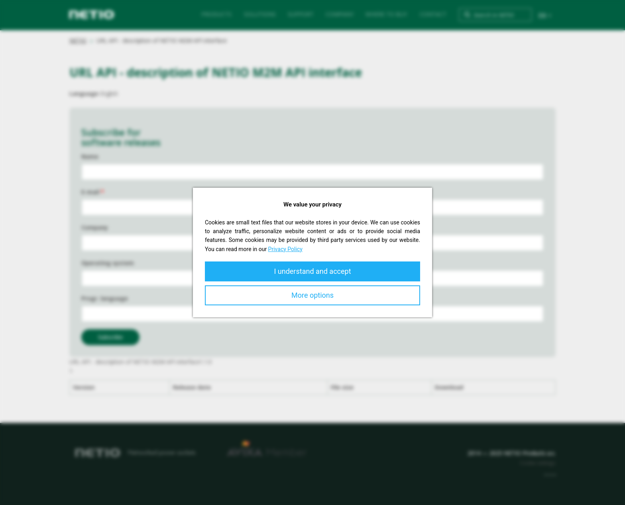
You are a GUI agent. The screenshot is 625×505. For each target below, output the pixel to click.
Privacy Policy (285, 249)
